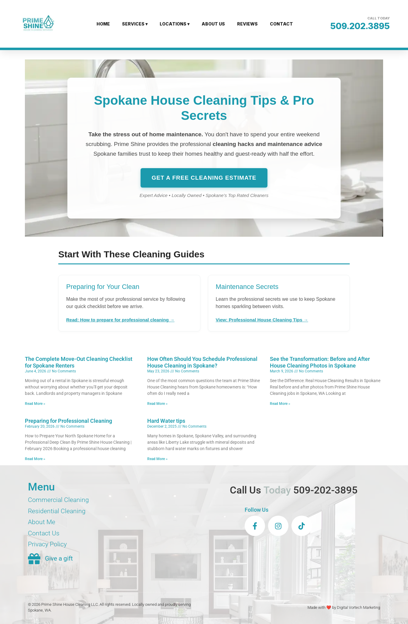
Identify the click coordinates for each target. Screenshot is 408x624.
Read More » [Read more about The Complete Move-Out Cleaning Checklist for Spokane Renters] (35, 404)
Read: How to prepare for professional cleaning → (120, 319)
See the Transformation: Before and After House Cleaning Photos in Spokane (320, 362)
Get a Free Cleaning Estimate (203, 178)
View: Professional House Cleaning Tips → (262, 319)
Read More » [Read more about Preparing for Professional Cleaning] (35, 459)
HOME (103, 23)
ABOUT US (213, 23)
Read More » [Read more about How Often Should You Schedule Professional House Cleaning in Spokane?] (157, 404)
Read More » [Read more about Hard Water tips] (157, 459)
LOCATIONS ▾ (174, 23)
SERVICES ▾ (135, 23)
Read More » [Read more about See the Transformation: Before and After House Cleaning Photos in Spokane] (280, 404)
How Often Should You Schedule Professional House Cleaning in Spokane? (202, 362)
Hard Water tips (166, 421)
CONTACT (281, 23)
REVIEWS (247, 23)
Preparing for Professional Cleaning (68, 421)
